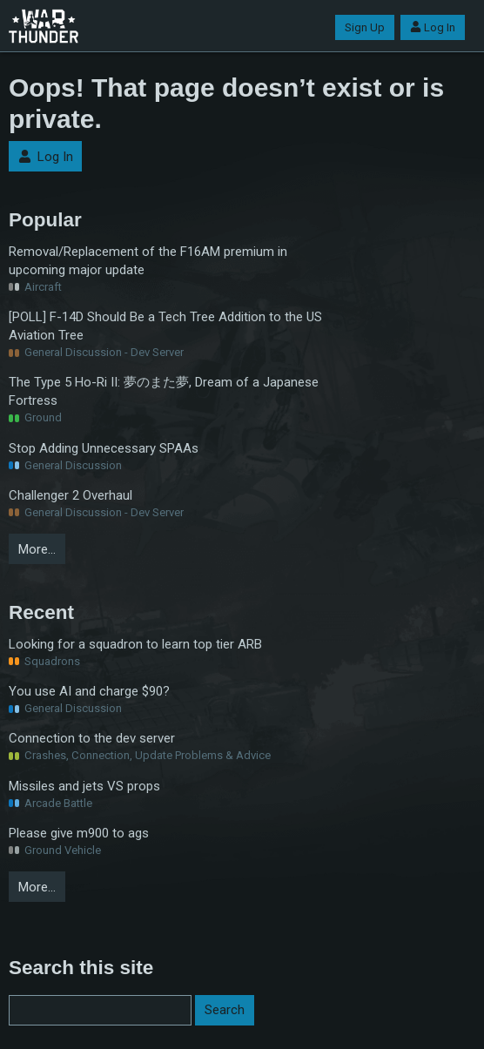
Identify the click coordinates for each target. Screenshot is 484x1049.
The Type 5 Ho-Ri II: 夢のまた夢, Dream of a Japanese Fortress (164, 391)
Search (225, 1010)
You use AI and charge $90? (89, 691)
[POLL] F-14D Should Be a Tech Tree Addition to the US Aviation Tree (165, 326)
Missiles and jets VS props (84, 786)
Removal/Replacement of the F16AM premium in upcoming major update (148, 261)
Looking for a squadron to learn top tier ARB (135, 644)
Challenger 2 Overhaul (70, 495)
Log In (432, 27)
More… (37, 549)
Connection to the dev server (92, 738)
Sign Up (365, 27)
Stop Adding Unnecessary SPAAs (103, 448)
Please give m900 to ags (79, 833)
